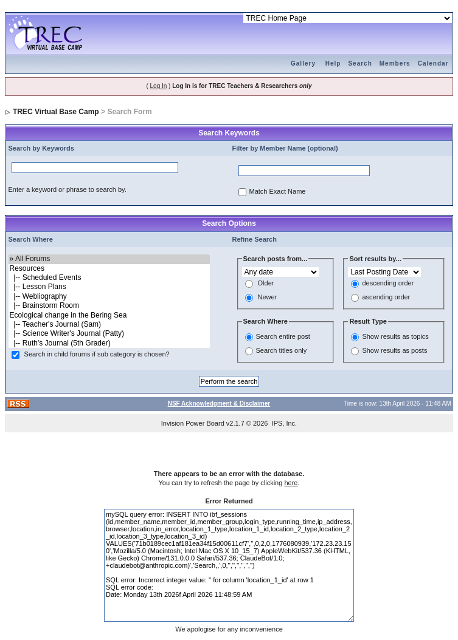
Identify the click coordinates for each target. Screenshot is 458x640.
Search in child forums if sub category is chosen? (97, 354)
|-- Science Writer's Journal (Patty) (109, 333)
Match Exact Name (277, 192)
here (290, 482)
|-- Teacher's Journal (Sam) (109, 324)
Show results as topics (395, 336)
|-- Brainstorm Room (109, 305)
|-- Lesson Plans (109, 286)
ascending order (386, 297)
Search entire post (283, 336)
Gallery (303, 63)
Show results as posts (394, 350)
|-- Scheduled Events (109, 277)
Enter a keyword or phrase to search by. (68, 189)
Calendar (433, 63)
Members (395, 63)
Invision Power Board (192, 423)
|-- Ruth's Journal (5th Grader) (109, 343)
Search (360, 63)
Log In (158, 86)
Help (333, 63)
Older (266, 283)
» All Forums (109, 259)
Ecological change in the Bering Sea (109, 315)
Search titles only (281, 350)
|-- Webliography (109, 296)
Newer (267, 297)
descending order (388, 283)
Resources (109, 268)
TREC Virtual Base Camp (56, 111)
